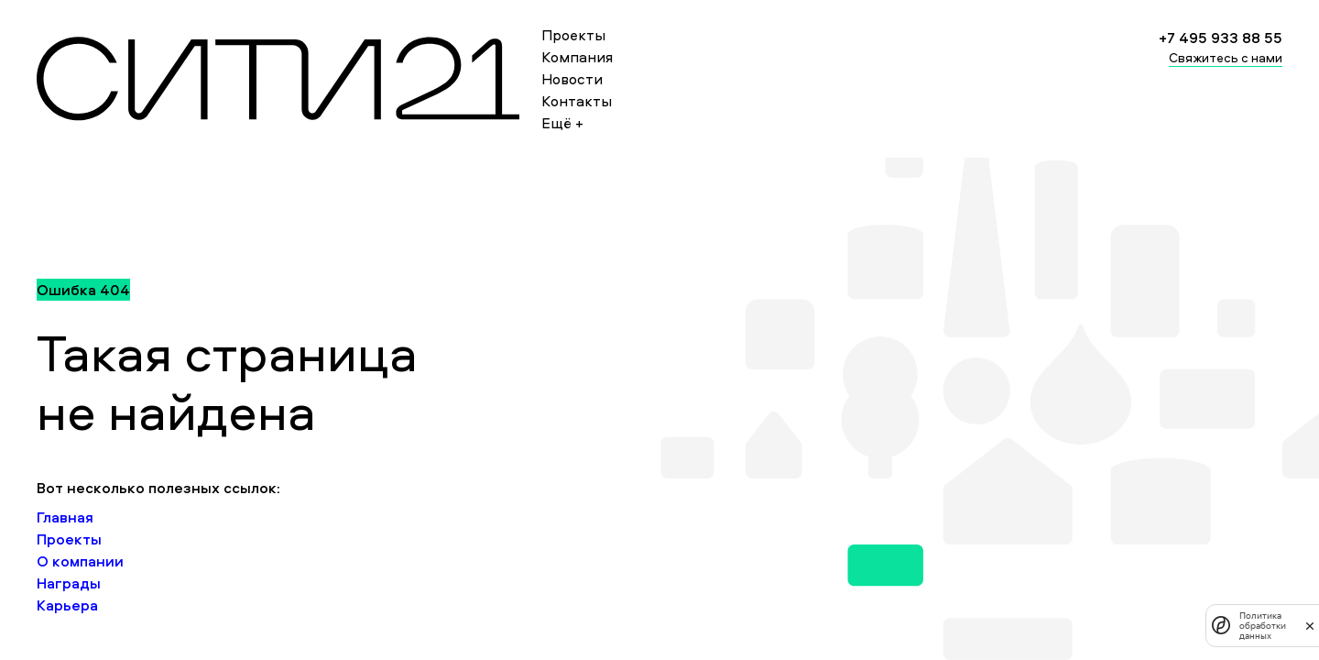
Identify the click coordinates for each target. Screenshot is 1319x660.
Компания (577, 57)
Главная (65, 517)
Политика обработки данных (1262, 625)
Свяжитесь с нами (1225, 57)
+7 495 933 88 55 (1220, 38)
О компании (80, 561)
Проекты (573, 35)
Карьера (67, 605)
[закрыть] (1310, 625)
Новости (572, 79)
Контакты (576, 101)
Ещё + (562, 123)
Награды (69, 583)
